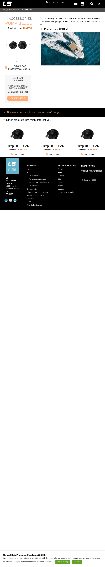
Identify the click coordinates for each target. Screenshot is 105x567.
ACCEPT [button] (77, 562)
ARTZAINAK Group (67, 166)
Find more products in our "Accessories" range (33, 113)
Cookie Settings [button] (63, 562)
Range (5, 10)
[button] (30, 4)
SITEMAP (31, 166)
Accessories (15, 10)
